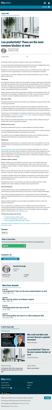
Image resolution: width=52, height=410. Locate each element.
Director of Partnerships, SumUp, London (15, 219)
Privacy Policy (14, 406)
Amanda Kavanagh (13, 49)
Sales (28, 387)
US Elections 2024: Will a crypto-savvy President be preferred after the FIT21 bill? (12, 370)
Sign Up (14, 246)
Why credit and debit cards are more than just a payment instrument (38, 337)
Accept (47, 398)
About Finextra (4, 382)
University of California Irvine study (21, 115)
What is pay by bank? (33, 368)
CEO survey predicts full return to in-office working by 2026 (23, 316)
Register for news (6, 387)
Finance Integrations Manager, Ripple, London (17, 220)
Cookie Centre (25, 403)
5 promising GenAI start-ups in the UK (15, 308)
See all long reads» (5, 331)
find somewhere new (21, 211)
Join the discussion (10, 259)
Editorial (29, 385)
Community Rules (5, 385)
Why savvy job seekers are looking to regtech (18, 299)
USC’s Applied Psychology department (11, 149)
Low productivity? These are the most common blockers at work (24, 291)
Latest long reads (8, 327)
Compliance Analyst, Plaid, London (14, 217)
